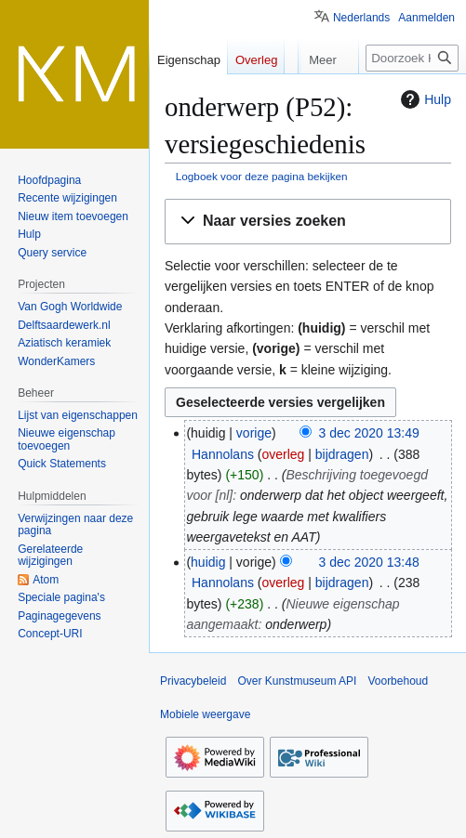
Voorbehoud (397, 680)
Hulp (423, 99)
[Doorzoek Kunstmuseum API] (412, 58)
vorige (254, 433)
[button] (307, 221)
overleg (282, 454)
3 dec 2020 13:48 (369, 562)
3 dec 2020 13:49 (369, 433)
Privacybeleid (193, 680)
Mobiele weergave (205, 714)
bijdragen (342, 454)
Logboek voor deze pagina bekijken (262, 176)
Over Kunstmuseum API (296, 680)
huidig (208, 562)
